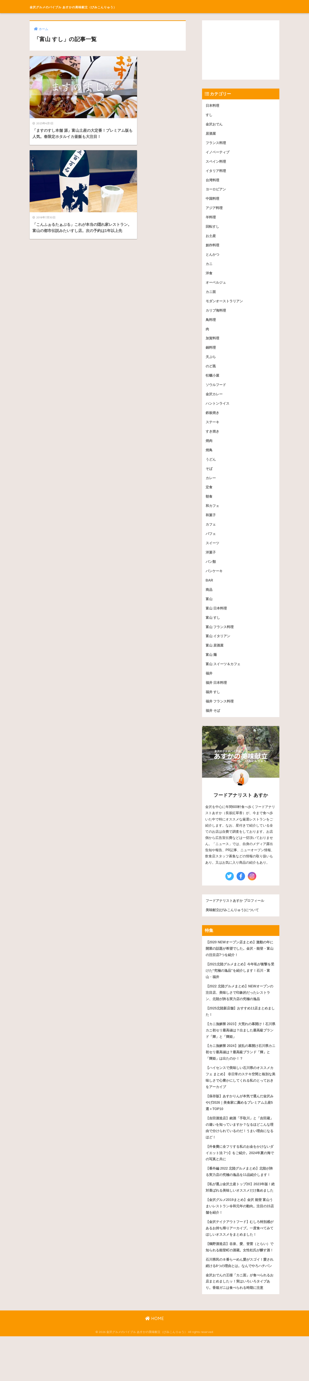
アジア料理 (215, 210)
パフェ (211, 541)
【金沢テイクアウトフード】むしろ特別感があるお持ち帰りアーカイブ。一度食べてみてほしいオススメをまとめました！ (240, 1258)
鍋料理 (211, 352)
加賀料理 (213, 342)
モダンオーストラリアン (225, 305)
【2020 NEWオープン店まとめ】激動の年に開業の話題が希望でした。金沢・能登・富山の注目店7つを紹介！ (240, 959)
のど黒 (211, 371)
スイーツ (213, 551)
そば (209, 475)
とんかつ (213, 257)
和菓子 (211, 522)
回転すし (213, 229)
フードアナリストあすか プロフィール (237, 911)
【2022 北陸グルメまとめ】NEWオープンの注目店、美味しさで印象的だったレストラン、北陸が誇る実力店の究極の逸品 (240, 1004)
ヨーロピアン (216, 191)
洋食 (209, 276)
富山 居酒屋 (215, 655)
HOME (154, 1363)
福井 (209, 683)
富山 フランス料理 (221, 636)
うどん (211, 466)
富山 (209, 607)
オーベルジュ (216, 285)
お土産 (211, 238)
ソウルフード (216, 390)
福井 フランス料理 (221, 712)
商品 (209, 598)
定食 (209, 494)
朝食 (209, 503)
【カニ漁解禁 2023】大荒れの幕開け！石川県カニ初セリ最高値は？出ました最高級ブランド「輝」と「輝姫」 (241, 1043)
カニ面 (211, 295)
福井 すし (213, 702)
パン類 (211, 570)
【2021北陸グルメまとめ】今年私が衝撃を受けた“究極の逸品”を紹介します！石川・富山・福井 (240, 982)
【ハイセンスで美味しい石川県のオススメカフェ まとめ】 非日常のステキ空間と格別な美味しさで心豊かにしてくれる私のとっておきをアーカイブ (240, 1091)
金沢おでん (215, 124)
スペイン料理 (216, 162)
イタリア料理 (216, 172)
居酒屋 (211, 134)
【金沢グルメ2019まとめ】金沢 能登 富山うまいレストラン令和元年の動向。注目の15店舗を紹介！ (240, 1235)
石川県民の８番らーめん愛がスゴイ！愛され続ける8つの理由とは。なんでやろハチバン (240, 1303)
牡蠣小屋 (213, 380)
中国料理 (213, 200)
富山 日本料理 (217, 617)
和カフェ (213, 513)
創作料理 (213, 248)
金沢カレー (215, 399)
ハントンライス (218, 409)
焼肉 (209, 446)
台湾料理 (213, 181)
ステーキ (213, 428)
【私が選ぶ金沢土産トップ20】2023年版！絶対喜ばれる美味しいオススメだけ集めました (240, 1213)
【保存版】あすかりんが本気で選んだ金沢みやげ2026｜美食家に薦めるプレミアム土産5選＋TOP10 (240, 1117)
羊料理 (211, 219)
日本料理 (213, 106)
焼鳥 (209, 456)
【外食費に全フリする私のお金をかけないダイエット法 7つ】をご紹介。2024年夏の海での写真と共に (240, 1168)
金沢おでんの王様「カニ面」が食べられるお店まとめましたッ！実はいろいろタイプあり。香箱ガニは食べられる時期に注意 (240, 1325)
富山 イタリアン (219, 645)
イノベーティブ (218, 153)
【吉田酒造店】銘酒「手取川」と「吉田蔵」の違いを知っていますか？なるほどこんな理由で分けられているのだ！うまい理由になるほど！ (240, 1143)
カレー (211, 484)
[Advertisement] (241, 50)
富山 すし (213, 627)
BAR (209, 589)
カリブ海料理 (216, 314)
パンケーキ (215, 579)
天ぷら (211, 361)
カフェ (211, 532)
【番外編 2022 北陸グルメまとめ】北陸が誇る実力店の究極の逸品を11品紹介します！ (239, 1191)
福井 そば (213, 721)
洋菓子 (211, 560)
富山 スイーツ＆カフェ (224, 674)
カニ (209, 267)
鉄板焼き (213, 418)
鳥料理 (211, 323)
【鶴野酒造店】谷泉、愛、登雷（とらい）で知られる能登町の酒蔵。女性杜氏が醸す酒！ (240, 1281)
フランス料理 (216, 144)
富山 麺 (212, 664)
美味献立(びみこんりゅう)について (234, 921)
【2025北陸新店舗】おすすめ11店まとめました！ (240, 1024)
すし (209, 115)
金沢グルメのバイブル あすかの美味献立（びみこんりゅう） (101, 6)
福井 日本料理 (217, 693)
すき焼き (213, 437)
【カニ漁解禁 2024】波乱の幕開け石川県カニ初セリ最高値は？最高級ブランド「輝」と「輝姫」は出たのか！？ (241, 1065)
